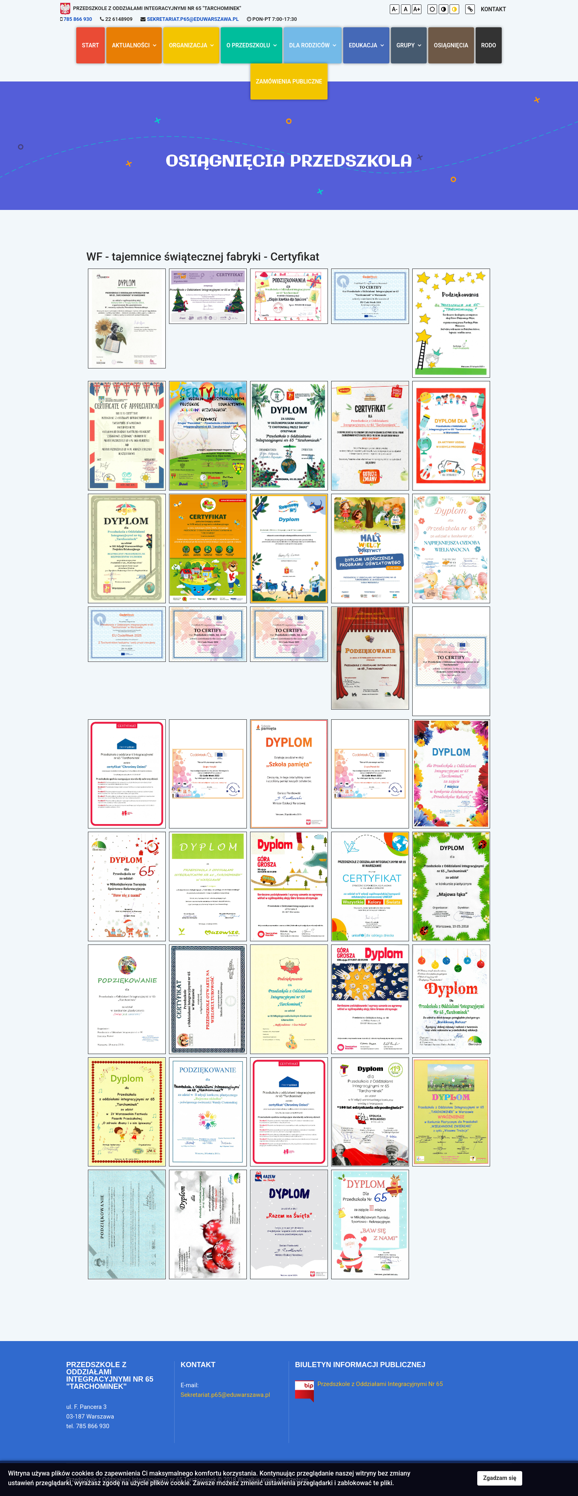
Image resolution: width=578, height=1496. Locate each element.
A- (394, 9)
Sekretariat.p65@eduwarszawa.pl (192, 19)
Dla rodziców (309, 45)
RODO (488, 45)
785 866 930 (77, 19)
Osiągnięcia (451, 45)
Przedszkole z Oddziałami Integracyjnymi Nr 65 (380, 1384)
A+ (416, 9)
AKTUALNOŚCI (131, 45)
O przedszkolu (248, 45)
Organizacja (188, 45)
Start (90, 45)
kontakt (493, 9)
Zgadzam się (500, 1478)
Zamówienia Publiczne (289, 81)
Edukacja (363, 45)
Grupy (406, 45)
